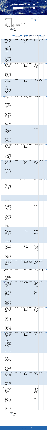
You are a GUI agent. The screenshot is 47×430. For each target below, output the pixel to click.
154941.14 (3, 144)
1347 (36, 30)
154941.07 (3, 160)
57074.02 (2, 269)
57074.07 (2, 353)
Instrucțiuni (40, 23)
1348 (38, 30)
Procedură (39, 20)
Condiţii (39, 25)
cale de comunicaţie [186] (21, 22)
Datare (8, 25)
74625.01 (2, 125)
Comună (8, 22)
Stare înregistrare (8, 26)
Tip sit (8, 19)
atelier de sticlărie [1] (21, 21)
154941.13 (3, 228)
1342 (27, 30)
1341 (25, 30)
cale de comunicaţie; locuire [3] (21, 25)
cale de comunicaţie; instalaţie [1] (21, 24)
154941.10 (3, 39)
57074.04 (2, 372)
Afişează (45, 39)
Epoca (8, 24)
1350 (42, 30)
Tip (15, 35)
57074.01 (2, 195)
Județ (8, 21)
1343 (29, 30)
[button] (45, 1)
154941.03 (3, 332)
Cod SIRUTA (8, 20)
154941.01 (3, 179)
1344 (31, 30)
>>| (8, 30)
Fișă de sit (39, 17)
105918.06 (3, 96)
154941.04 (3, 244)
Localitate (8, 23)
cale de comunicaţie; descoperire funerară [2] (21, 23)
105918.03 (3, 201)
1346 (34, 30)
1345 (32, 30)
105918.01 (3, 386)
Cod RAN (26, 7)
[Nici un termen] (21, 18)
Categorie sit (8, 18)
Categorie (13, 35)
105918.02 (3, 281)
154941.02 (3, 63)
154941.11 (3, 307)
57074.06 (2, 79)
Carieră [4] (21, 26)
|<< (2, 30)
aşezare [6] (21, 19)
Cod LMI (30, 7)
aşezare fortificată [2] (21, 20)
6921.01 (2, 260)
